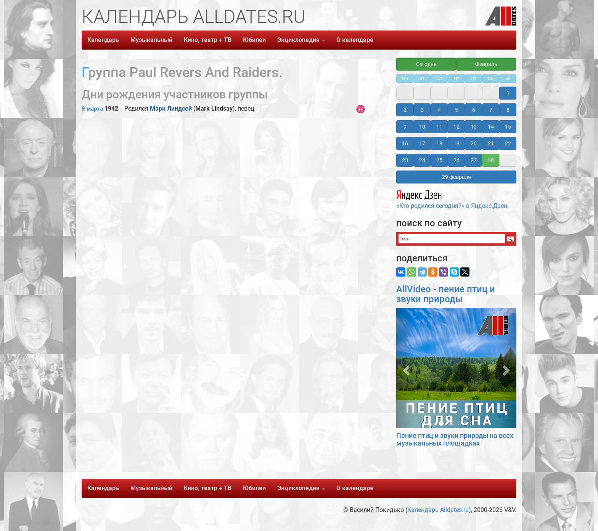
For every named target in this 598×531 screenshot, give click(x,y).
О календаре (354, 39)
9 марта (92, 108)
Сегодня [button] (426, 64)
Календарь (103, 39)
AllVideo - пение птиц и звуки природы (445, 294)
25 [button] (439, 160)
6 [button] (473, 110)
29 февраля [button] (456, 177)
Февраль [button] (486, 64)
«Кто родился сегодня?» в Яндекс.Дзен (451, 198)
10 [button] (422, 127)
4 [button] (439, 110)
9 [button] (405, 127)
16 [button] (405, 143)
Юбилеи (254, 39)
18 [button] (439, 143)
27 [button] (474, 160)
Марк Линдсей (171, 108)
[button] (405, 368)
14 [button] (491, 127)
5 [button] (456, 110)
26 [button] (456, 160)
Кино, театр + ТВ (207, 39)
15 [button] (508, 127)
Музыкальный (151, 39)
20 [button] (474, 143)
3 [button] (422, 110)
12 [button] (456, 127)
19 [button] (456, 143)
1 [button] (508, 93)
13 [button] (474, 127)
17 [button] (422, 143)
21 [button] (491, 143)
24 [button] (422, 160)
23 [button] (405, 160)
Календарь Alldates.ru (438, 509)
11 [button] (439, 127)
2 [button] (405, 110)
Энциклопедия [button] (301, 39)
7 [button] (490, 110)
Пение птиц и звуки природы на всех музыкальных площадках (454, 439)
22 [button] (508, 143)
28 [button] (491, 160)
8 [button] (508, 110)
